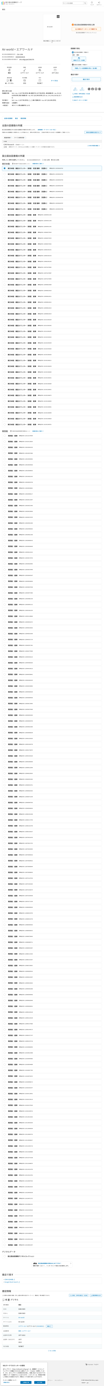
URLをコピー (82, 89)
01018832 (40, 1326)
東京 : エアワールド (24, 1331)
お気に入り (75, 89)
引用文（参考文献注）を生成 (81, 94)
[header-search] (75, 3)
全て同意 (39, 1382)
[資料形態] (19, 137)
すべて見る (54, 81)
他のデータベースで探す (79, 100)
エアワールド (22, 1326)
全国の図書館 (8, 118)
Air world (21, 1317)
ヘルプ (92, 3)
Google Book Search (12, 1282)
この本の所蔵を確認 (93, 146)
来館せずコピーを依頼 (79, 59)
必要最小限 (26, 1382)
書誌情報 (23, 118)
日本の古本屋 (10, 1279)
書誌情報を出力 (77, 97)
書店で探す (86, 79)
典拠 (49, 1326)
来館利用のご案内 (38, 164)
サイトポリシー (59, 1380)
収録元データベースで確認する (86, 29)
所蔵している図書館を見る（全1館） (86, 68)
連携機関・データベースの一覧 (47, 130)
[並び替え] (8, 137)
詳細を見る (6, 1382)
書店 (16, 118)
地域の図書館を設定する (93, 132)
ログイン (99, 3)
